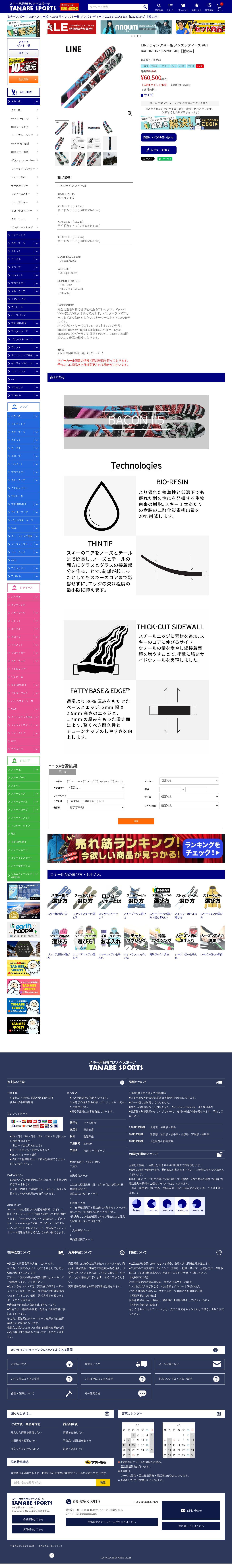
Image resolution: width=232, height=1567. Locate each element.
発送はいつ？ (92, 1364)
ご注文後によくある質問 (99, 1378)
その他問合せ (92, 1393)
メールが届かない (169, 1364)
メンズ (90, 781)
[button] (49, 28)
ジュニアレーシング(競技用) (21, 875)
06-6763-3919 (86, 1501)
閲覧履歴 (209, 7)
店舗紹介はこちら (33, 1529)
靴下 (13, 833)
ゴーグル (16, 259)
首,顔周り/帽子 (19, 323)
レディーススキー (20, 193)
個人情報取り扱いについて (51, 1546)
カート (220, 7)
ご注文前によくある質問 (25, 1378)
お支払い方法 (18, 1364)
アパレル (16, 395)
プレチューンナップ (21, 227)
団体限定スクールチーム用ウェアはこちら (112, 1522)
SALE (199, 66)
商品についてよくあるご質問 (175, 1378)
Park (174, 66)
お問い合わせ (194, 1510)
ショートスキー (19, 177)
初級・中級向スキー (21, 210)
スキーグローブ (19, 809)
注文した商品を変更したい (26, 1432)
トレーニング (18, 371)
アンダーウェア (19, 331)
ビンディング (18, 235)
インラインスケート (21, 363)
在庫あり (75, 801)
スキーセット (18, 219)
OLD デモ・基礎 (19, 152)
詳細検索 (159, 7)
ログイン (23, 53)
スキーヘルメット (20, 817)
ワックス (16, 347)
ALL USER (77, 781)
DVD (13, 379)
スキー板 (42, 16)
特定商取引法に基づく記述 (22, 1546)
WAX (14, 528)
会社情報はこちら (33, 1519)
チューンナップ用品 (21, 355)
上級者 (145, 66)
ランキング (183, 6)
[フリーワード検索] (96, 796)
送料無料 (89, 801)
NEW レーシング (20, 118)
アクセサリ (17, 387)
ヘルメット (17, 275)
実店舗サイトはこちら (191, 1526)
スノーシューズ (19, 849)
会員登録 (23, 79)
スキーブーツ (18, 243)
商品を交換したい (73, 1432)
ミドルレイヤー (19, 299)
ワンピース (17, 307)
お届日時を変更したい (24, 1440)
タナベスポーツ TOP (20, 16)
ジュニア (119, 781)
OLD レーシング (19, 127)
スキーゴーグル (19, 801)
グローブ (16, 267)
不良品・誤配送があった (77, 1440)
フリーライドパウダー (23, 168)
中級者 (154, 66)
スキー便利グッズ (20, 865)
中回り (191, 66)
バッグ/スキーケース (22, 339)
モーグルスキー (19, 185)
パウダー (165, 66)
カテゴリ (171, 7)
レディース (104, 781)
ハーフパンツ (18, 315)
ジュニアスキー (19, 202)
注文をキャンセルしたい (25, 1448)
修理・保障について (22, 1393)
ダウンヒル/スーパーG (23, 160)
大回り (182, 66)
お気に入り (197, 7)
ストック (16, 251)
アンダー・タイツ (20, 825)
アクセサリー (18, 568)
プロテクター (18, 283)
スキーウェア (18, 291)
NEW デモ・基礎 (20, 143)
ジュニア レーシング (22, 135)
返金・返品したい (73, 1448)
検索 (145, 7)
